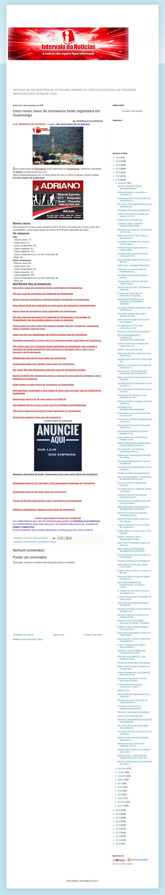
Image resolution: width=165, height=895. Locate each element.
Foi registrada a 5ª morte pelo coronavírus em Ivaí (129, 327)
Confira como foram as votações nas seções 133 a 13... (132, 215)
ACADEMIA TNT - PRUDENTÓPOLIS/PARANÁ (130, 408)
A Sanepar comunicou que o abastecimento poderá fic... (130, 707)
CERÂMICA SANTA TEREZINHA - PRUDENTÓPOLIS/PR (131, 652)
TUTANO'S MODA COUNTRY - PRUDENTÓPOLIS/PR (130, 225)
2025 (118, 161)
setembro (122, 776)
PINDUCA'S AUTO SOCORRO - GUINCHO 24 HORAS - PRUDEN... (133, 622)
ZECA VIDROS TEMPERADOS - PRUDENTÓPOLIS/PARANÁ (131, 550)
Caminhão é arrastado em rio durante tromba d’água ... (133, 243)
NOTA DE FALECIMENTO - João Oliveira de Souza (131, 658)
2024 (118, 165)
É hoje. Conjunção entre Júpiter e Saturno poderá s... (131, 646)
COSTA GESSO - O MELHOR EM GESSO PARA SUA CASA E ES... (132, 757)
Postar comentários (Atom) (31, 639)
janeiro (121, 806)
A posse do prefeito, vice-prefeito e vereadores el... (132, 193)
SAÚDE (53, 542)
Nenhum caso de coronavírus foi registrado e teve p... (131, 745)
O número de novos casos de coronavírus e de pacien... (129, 294)
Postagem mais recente (23, 635)
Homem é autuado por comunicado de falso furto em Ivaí (133, 673)
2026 (118, 157)
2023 (118, 169)
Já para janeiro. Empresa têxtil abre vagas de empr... (132, 282)
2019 (118, 810)
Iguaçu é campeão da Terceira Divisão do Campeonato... (133, 526)
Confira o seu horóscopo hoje (129, 220)
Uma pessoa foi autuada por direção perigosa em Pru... (132, 432)
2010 (118, 844)
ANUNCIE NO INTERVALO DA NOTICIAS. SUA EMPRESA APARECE (130, 301)
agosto (121, 780)
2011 (118, 840)
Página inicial (58, 635)
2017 (118, 818)
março (121, 798)
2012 (118, 836)
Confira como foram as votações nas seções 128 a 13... (132, 344)
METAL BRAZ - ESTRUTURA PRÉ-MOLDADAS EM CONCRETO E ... (133, 372)
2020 (118, 180)
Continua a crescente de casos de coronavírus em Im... (131, 496)
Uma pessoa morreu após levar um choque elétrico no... (132, 701)
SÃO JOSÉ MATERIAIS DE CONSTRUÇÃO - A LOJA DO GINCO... (131, 584)
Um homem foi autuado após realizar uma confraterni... (133, 727)
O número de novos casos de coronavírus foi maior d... (129, 685)
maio (120, 791)
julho (120, 783)
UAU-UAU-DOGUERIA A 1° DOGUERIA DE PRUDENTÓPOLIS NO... (134, 478)
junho (120, 787)
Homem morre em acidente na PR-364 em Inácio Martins (133, 502)
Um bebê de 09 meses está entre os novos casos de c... (132, 255)
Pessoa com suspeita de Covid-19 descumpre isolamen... (131, 679)
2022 (118, 172)
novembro (122, 768)
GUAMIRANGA (43, 542)
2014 (118, 829)
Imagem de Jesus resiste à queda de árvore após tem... (133, 628)
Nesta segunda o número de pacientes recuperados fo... (133, 640)
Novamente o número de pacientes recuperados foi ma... (132, 514)
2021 (118, 176)
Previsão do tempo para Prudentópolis (133, 210)
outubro (121, 772)
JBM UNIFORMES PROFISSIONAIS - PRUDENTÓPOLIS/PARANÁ (133, 508)
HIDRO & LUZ (123, 690)
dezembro (122, 183)
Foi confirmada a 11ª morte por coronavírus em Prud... (130, 450)
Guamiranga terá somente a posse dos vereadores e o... (133, 199)
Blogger (95, 881)
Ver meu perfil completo (123, 864)
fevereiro (122, 802)
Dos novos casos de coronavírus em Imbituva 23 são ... (132, 616)
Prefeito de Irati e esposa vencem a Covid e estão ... (132, 249)
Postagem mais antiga (92, 635)
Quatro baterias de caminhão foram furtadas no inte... (132, 438)
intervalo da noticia (31, 538)
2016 (118, 821)
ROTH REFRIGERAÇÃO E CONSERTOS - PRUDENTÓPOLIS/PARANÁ (130, 337)
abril (120, 794)
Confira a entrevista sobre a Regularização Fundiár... (129, 538)
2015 (118, 825)
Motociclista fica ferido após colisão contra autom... (132, 566)
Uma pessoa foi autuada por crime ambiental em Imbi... (131, 396)
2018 (118, 814)
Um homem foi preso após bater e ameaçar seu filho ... (131, 315)
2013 (118, 833)
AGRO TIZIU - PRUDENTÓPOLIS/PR (133, 266)
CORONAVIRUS (30, 542)
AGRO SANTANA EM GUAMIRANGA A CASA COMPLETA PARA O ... (134, 444)
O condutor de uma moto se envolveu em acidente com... (133, 592)
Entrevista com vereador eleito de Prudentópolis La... (131, 270)
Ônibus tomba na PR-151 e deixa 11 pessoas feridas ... (132, 237)
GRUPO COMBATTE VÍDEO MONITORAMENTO (129, 187)
